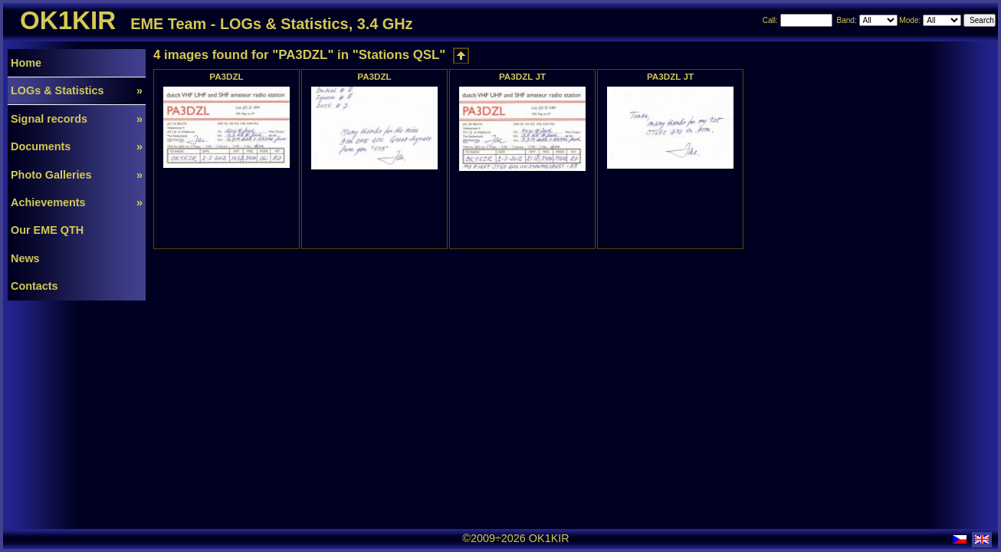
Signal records (77, 119)
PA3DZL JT (522, 76)
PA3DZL (226, 76)
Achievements (77, 202)
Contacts (34, 286)
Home (26, 63)
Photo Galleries (77, 175)
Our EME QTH (47, 230)
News (25, 258)
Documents (77, 146)
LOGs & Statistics (77, 90)
